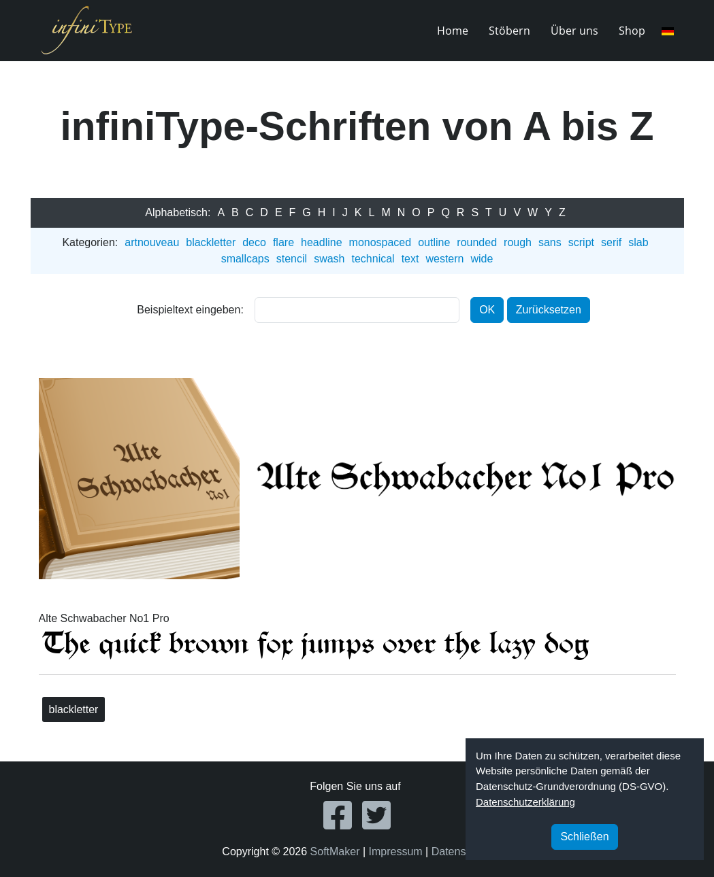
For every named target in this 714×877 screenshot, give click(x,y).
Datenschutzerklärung (525, 802)
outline (434, 242)
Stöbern (509, 30)
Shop (632, 30)
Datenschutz (462, 851)
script (581, 242)
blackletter (211, 242)
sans (550, 242)
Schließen (584, 836)
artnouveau (152, 242)
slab (638, 242)
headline (321, 242)
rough (518, 242)
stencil (291, 258)
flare (283, 242)
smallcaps (245, 258)
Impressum (396, 851)
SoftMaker (335, 851)
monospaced (380, 242)
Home (452, 30)
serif (611, 242)
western (444, 258)
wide (481, 258)
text (410, 258)
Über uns (574, 30)
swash (329, 258)
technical (372, 258)
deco (254, 242)
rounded (477, 242)
